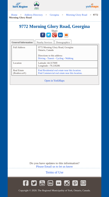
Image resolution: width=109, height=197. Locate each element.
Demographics (63, 42)
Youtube (42, 183)
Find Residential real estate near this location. (59, 70)
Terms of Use (54, 172)
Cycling (59, 58)
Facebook (25, 183)
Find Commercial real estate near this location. (60, 73)
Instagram (67, 183)
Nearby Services (44, 42)
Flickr (58, 183)
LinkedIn (50, 183)
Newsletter (83, 183)
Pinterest (75, 183)
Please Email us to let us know (54, 166)
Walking (69, 58)
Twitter (34, 183)
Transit (50, 58)
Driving (41, 58)
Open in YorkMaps (55, 80)
